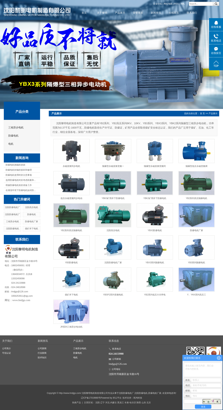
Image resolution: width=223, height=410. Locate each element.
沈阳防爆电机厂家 (113, 262)
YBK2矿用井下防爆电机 (154, 198)
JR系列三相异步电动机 (71, 327)
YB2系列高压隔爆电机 (196, 198)
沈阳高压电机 (31, 207)
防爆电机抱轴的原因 (15, 165)
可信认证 (6, 353)
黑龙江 (120, 402)
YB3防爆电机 (71, 262)
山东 (144, 402)
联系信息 (114, 340)
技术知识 (42, 357)
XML (182, 4)
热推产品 (76, 402)
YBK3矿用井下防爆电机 (113, 198)
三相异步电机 (16, 127)
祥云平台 (117, 398)
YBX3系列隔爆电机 (155, 262)
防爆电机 (13, 135)
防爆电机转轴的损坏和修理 (19, 170)
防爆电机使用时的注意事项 (19, 175)
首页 (84, 12)
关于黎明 (102, 12)
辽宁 (102, 402)
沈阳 (97, 402)
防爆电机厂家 (31, 221)
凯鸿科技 (137, 398)
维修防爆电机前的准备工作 (19, 185)
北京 (148, 402)
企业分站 (157, 4)
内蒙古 (113, 402)
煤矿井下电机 (31, 228)
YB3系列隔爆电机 (196, 262)
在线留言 (174, 12)
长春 (127, 402)
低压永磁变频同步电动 (71, 198)
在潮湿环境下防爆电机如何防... (21, 190)
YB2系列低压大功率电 (155, 294)
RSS (176, 4)
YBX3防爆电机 (155, 230)
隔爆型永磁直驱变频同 (155, 166)
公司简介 (6, 348)
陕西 (139, 402)
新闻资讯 (156, 12)
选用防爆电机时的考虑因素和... (21, 180)
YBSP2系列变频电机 (113, 294)
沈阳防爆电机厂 (12, 207)
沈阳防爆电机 (12, 228)
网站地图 (168, 4)
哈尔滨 (132, 402)
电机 (10, 144)
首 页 (202, 113)
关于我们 (7, 340)
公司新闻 (42, 348)
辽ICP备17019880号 (91, 398)
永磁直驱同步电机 (71, 166)
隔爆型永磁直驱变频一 (113, 166)
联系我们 (192, 12)
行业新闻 (42, 353)
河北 (107, 402)
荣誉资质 (138, 12)
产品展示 (120, 12)
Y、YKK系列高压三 (196, 294)
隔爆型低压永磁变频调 (196, 166)
